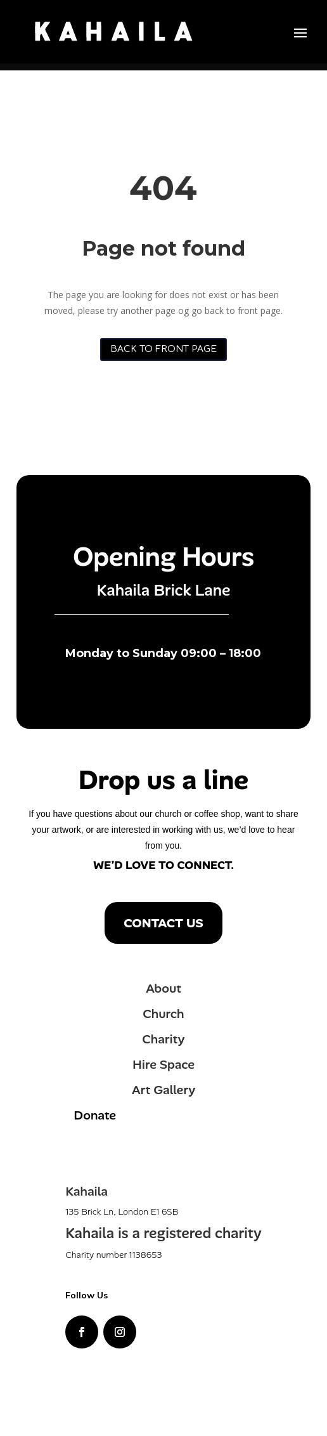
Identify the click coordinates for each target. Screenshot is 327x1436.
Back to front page (163, 349)
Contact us (163, 923)
